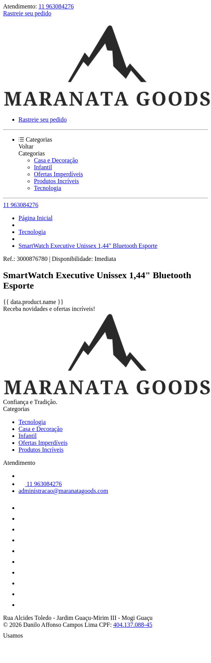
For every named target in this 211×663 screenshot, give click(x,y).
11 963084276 (56, 6)
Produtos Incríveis (56, 181)
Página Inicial (35, 218)
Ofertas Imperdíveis (58, 174)
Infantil (43, 167)
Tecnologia (47, 188)
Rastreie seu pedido (27, 13)
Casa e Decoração (56, 160)
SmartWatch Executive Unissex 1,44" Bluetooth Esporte (87, 245)
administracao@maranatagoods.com (63, 491)
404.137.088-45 (132, 624)
